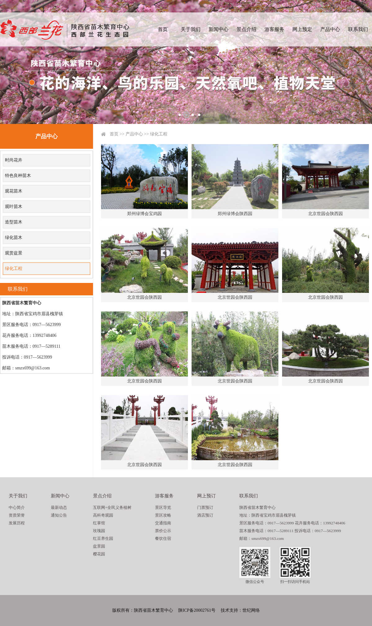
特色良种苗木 (18, 175)
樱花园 (99, 554)
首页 (163, 29)
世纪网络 (251, 610)
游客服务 (274, 29)
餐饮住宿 (163, 538)
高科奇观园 (103, 515)
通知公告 (59, 515)
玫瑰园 (99, 530)
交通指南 (163, 523)
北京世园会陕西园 (325, 213)
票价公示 (163, 530)
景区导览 (163, 507)
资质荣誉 (17, 515)
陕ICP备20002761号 (196, 610)
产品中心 (330, 29)
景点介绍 (246, 29)
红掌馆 (99, 523)
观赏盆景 (13, 253)
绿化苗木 (13, 237)
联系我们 (358, 29)
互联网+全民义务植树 (112, 507)
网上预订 (206, 495)
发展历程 (17, 523)
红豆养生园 (103, 538)
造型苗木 (13, 222)
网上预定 (302, 29)
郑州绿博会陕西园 (235, 213)
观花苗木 (13, 191)
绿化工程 (13, 268)
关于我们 (191, 29)
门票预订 (205, 507)
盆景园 (99, 546)
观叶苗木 (13, 206)
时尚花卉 (13, 160)
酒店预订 (205, 515)
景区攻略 (163, 515)
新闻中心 (218, 29)
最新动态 (59, 507)
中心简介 (17, 507)
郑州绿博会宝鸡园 (144, 213)
